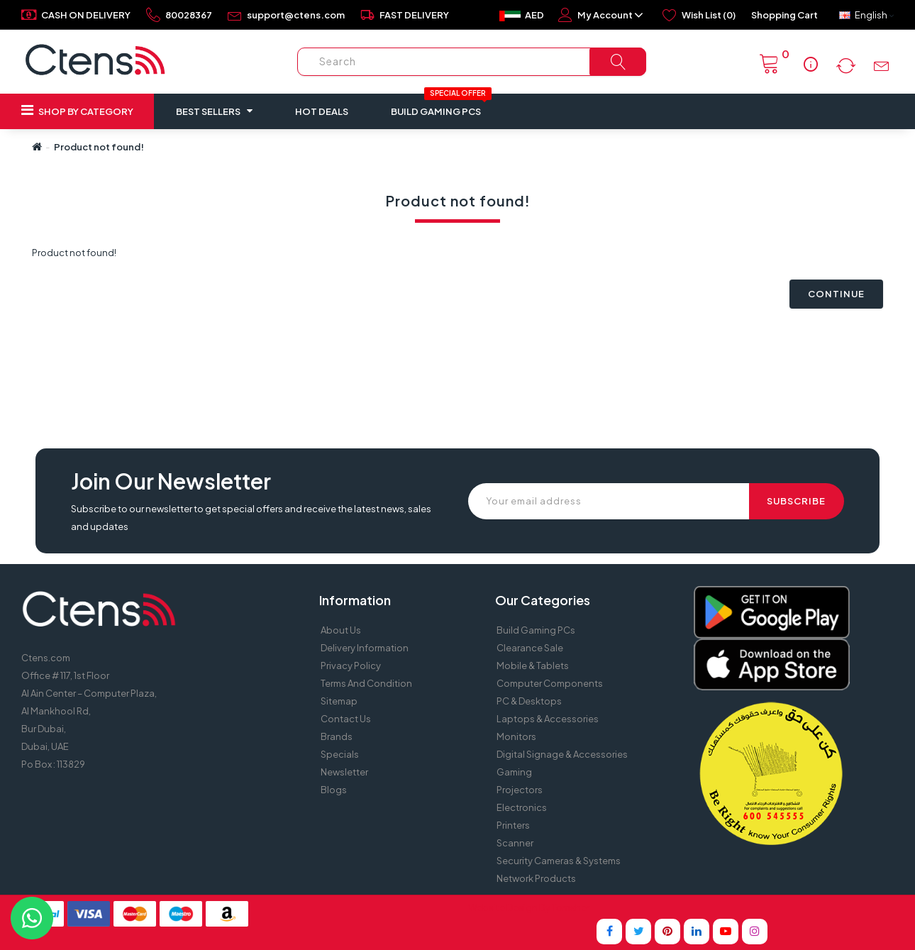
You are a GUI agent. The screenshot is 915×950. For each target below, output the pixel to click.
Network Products (536, 878)
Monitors (516, 736)
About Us (341, 630)
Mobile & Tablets (533, 665)
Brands (337, 736)
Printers (513, 825)
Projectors (520, 789)
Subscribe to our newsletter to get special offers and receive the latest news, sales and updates (251, 517)
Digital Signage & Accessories (562, 754)
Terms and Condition (366, 683)
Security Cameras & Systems (559, 860)
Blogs (334, 789)
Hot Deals (321, 111)
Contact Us (346, 718)
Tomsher (570, 907)
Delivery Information (365, 647)
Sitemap (339, 701)
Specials (340, 754)
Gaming (514, 772)
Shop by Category (77, 110)
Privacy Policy (351, 665)
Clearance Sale (530, 647)
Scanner (515, 843)
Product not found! (99, 147)
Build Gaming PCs (441, 105)
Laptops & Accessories (548, 718)
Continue (836, 293)
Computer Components (550, 683)
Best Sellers (214, 110)
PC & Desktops (529, 701)
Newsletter (344, 772)
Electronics (522, 807)
